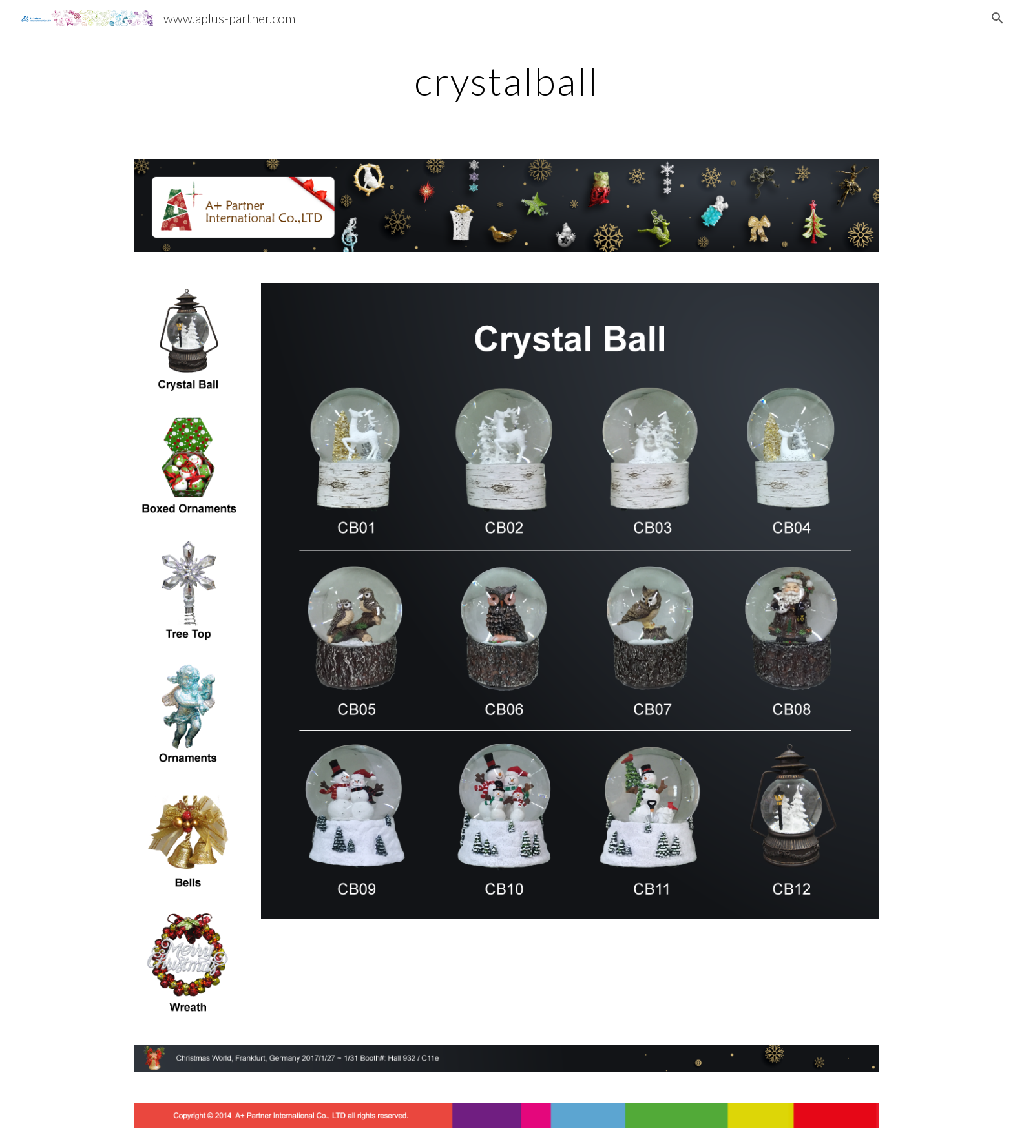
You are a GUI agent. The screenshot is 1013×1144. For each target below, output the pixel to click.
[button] (997, 18)
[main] (506, 80)
